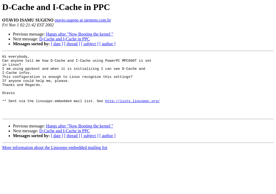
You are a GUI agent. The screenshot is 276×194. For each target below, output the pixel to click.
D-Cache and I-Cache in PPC (64, 39)
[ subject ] (89, 43)
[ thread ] (72, 43)
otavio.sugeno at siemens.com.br (83, 20)
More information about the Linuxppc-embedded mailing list (54, 159)
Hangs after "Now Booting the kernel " (79, 34)
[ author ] (107, 43)
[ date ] (57, 43)
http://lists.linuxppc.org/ (132, 110)
